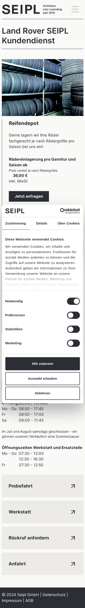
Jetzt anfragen (29, 196)
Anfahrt (43, 563)
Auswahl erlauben (42, 378)
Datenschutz (54, 594)
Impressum (12, 600)
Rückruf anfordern (43, 537)
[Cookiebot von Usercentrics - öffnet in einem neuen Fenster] (60, 211)
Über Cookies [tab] (69, 223)
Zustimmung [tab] (15, 223)
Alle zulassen (42, 363)
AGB (29, 600)
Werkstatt (43, 512)
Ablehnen (42, 393)
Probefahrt (43, 486)
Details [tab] (41, 223)
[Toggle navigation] (75, 9)
